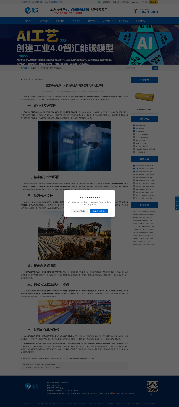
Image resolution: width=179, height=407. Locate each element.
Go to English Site (99, 211)
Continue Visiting (80, 211)
